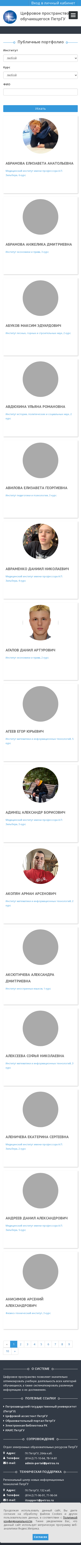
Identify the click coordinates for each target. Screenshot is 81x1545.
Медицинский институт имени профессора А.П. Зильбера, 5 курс (40, 1202)
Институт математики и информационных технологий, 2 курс (40, 877)
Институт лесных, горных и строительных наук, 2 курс (40, 307)
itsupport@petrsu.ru (39, 1500)
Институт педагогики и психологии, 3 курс (40, 470)
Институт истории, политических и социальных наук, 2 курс (40, 390)
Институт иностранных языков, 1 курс (40, 959)
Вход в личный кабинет (53, 2)
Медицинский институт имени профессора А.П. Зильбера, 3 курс (40, 796)
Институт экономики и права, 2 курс (40, 632)
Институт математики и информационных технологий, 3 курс (40, 1040)
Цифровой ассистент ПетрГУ (26, 1416)
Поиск (7, 101)
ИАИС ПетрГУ (14, 1430)
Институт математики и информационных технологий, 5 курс (40, 715)
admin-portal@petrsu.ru (42, 1463)
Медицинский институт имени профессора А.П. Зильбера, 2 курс (40, 1121)
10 (7, 1351)
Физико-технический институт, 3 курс (40, 1284)
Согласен (40, 1537)
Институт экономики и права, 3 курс (40, 226)
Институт (10, 50)
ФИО (6, 84)
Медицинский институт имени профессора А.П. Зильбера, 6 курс (40, 147)
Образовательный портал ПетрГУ (30, 1421)
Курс (6, 67)
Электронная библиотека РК (26, 1425)
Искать (40, 108)
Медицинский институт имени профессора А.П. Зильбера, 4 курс (40, 553)
